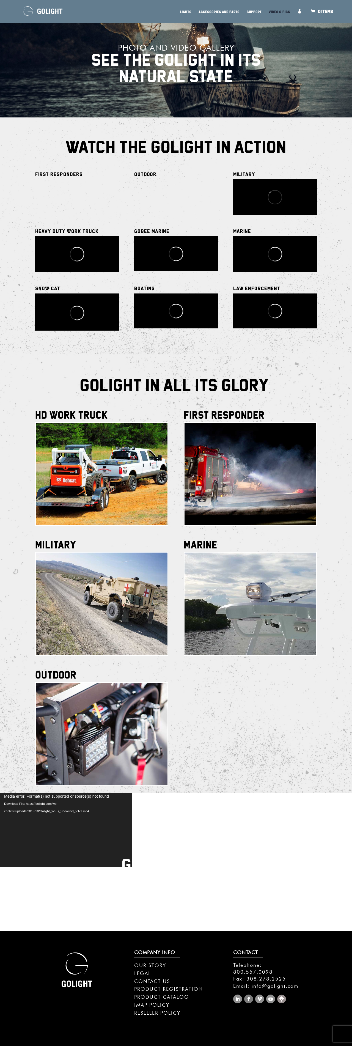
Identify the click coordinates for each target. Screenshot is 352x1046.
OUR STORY (150, 965)
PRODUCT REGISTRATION (168, 989)
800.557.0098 (253, 972)
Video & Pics (279, 12)
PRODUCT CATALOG (161, 997)
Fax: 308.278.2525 (259, 979)
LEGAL (142, 973)
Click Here (101, 501)
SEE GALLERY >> (176, 879)
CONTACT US (152, 981)
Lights (185, 12)
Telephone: (247, 965)
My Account (301, 16)
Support (254, 12)
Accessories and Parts (219, 12)
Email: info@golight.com (265, 986)
